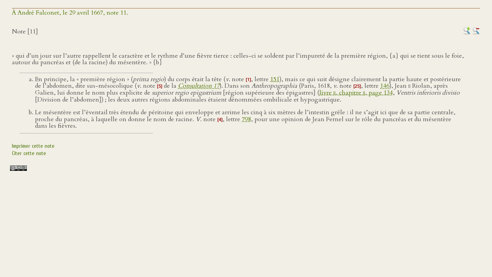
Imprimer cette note (33, 146)
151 (274, 79)
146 (384, 86)
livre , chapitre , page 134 (356, 92)
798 (246, 119)
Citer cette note (29, 153)
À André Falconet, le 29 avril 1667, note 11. (70, 12)
